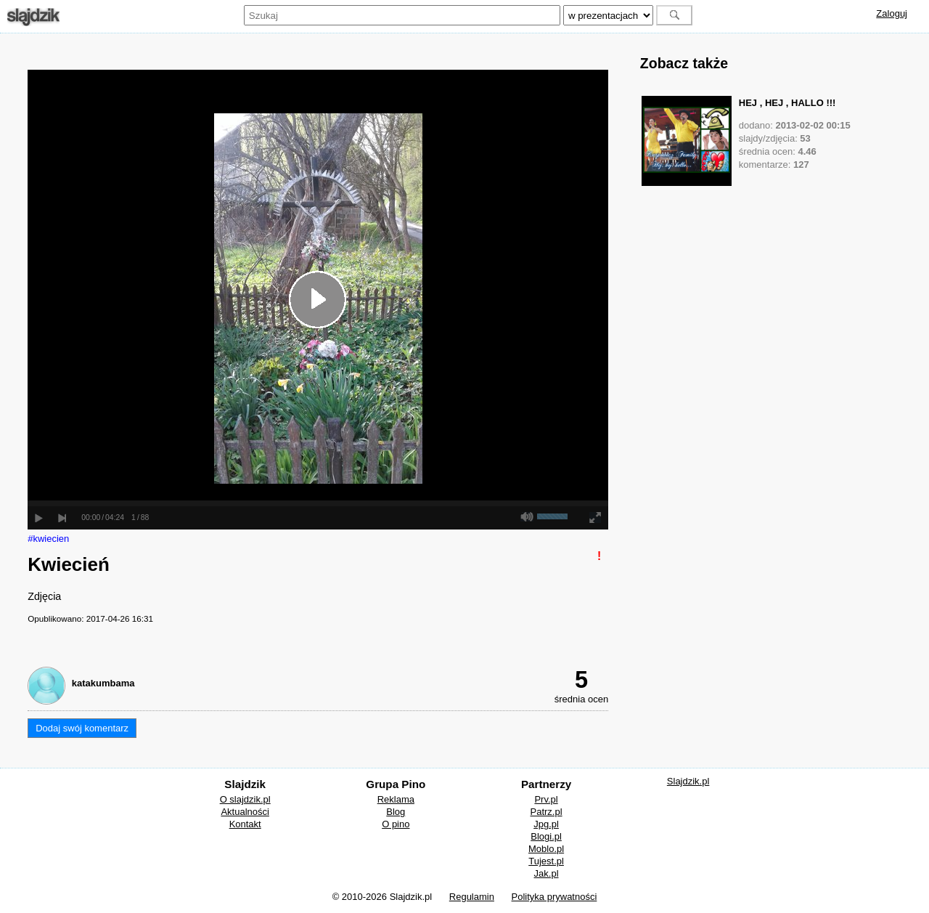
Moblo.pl (546, 848)
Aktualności (245, 811)
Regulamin (471, 896)
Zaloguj (891, 13)
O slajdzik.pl (245, 799)
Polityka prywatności (554, 896)
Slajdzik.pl (688, 781)
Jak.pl (546, 873)
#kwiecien (48, 538)
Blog (395, 811)
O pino (395, 824)
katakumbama (103, 683)
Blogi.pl (546, 836)
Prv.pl (545, 799)
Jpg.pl (546, 824)
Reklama (395, 799)
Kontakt (245, 824)
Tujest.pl (546, 861)
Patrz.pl (546, 811)
